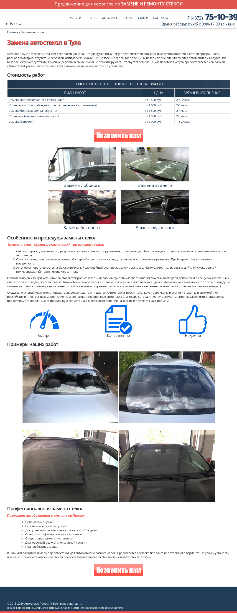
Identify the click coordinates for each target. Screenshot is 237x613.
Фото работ (111, 17)
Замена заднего (155, 185)
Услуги (75, 17)
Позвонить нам (118, 136)
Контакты (160, 17)
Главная (12, 32)
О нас (129, 17)
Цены (93, 17)
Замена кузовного (155, 227)
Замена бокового (82, 227)
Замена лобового (82, 185)
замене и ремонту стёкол (152, 4)
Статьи (143, 17)
